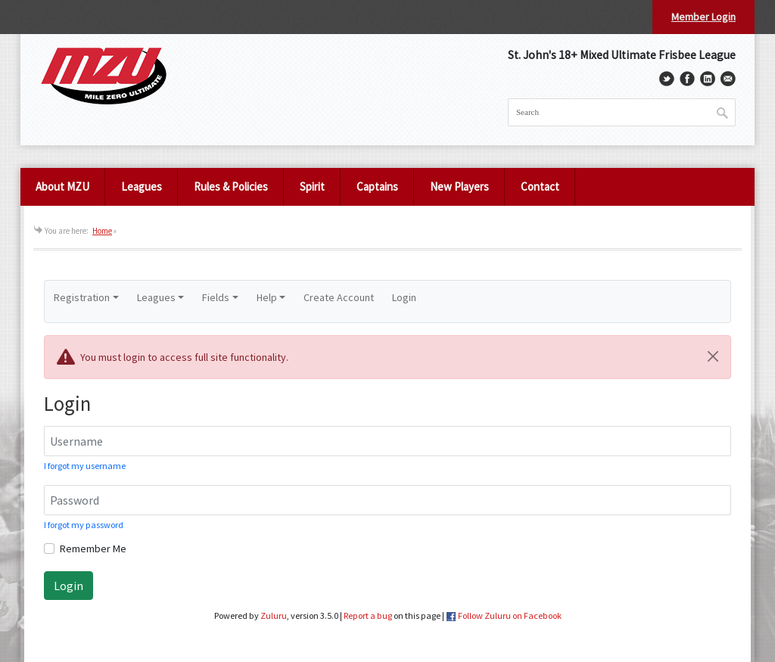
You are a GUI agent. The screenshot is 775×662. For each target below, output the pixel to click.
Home (102, 230)
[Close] (713, 356)
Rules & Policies (231, 186)
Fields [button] (215, 297)
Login (404, 297)
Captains (377, 186)
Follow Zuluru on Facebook (510, 615)
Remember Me (93, 548)
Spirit (312, 186)
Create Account (338, 297)
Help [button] (267, 297)
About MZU (62, 186)
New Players (459, 186)
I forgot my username (85, 465)
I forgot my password (83, 524)
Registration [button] (82, 297)
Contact (540, 186)
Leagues (141, 186)
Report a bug (368, 615)
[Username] (387, 441)
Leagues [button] (156, 297)
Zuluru (273, 615)
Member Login (703, 16)
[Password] (387, 500)
